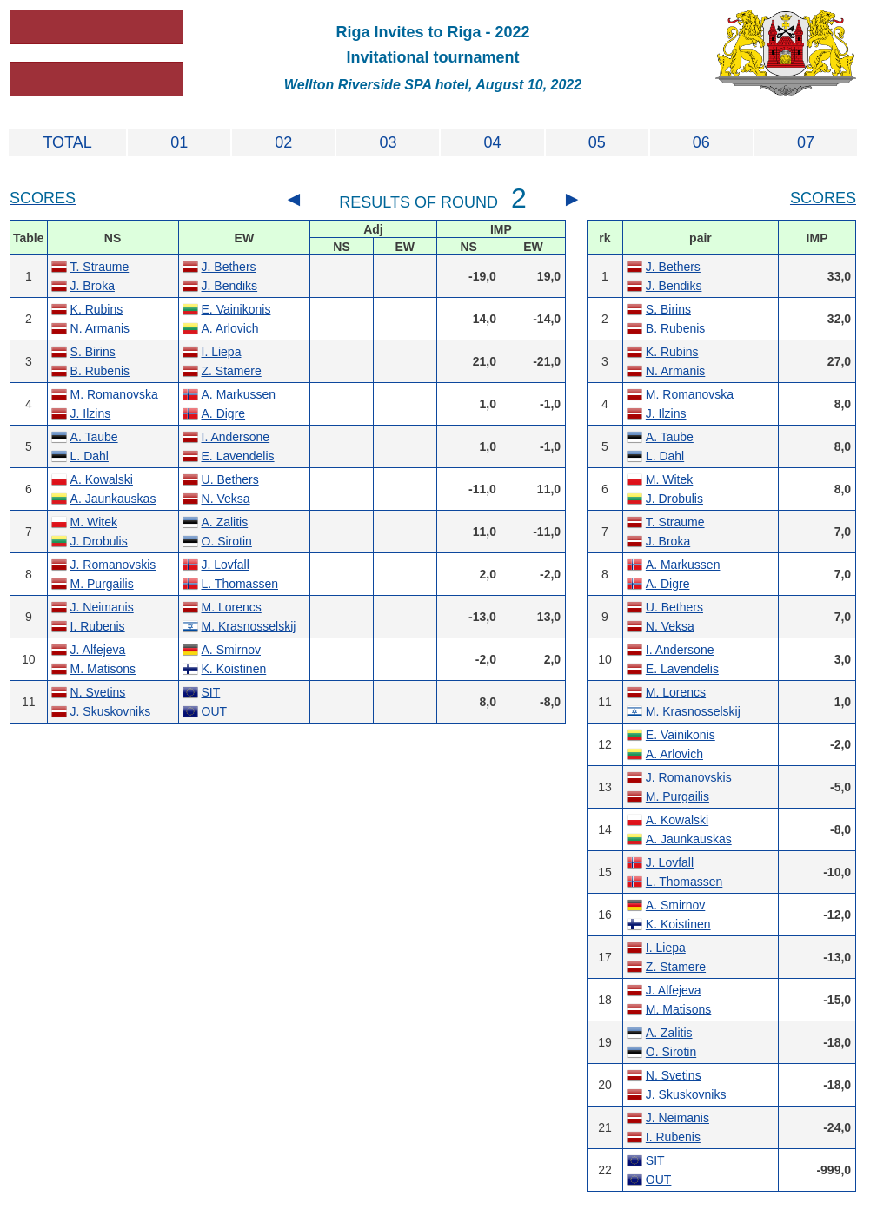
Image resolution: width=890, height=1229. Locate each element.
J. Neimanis (102, 607)
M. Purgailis (102, 584)
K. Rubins (96, 309)
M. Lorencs (232, 607)
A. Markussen (239, 394)
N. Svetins (98, 692)
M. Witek (93, 522)
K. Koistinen (234, 669)
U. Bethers (230, 479)
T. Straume (100, 267)
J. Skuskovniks (110, 711)
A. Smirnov (231, 650)
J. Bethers (229, 267)
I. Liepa (222, 352)
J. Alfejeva (98, 650)
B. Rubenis (100, 371)
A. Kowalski (101, 479)
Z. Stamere (232, 371)
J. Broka (92, 286)
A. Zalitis (225, 522)
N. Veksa (226, 498)
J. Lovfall (225, 565)
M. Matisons (103, 669)
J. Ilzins (90, 413)
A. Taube (94, 437)
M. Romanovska (114, 394)
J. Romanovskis (113, 565)
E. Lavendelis (238, 456)
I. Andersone (236, 437)
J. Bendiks (230, 286)
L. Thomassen (240, 584)
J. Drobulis (99, 541)
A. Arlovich (230, 328)
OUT (215, 711)
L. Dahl (89, 456)
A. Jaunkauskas (113, 498)
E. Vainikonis (236, 309)
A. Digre (224, 413)
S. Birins (93, 352)
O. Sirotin (227, 541)
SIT (211, 692)
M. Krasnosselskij (249, 626)
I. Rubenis (97, 626)
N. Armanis (100, 328)
